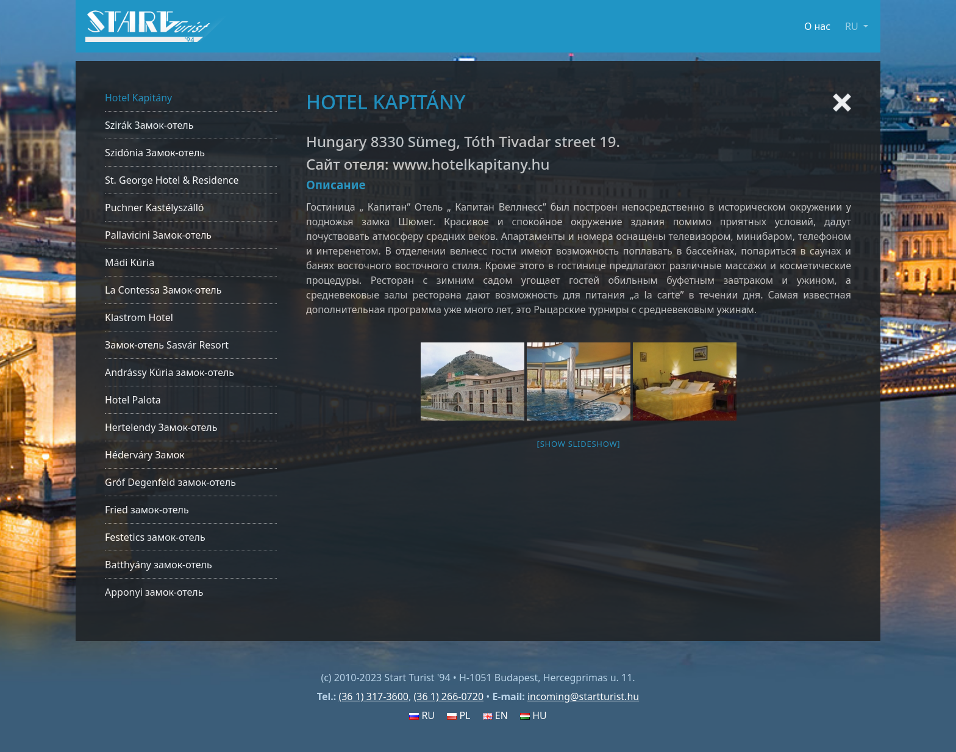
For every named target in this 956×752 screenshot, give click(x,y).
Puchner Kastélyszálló (154, 207)
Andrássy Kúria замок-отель (169, 372)
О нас (817, 26)
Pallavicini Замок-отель (158, 235)
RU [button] (853, 26)
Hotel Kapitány (138, 97)
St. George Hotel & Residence (172, 180)
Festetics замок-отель (155, 537)
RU (422, 715)
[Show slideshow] (579, 443)
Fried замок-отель (147, 509)
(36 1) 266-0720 (448, 696)
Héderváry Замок (145, 454)
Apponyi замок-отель (154, 592)
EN (495, 715)
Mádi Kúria (129, 262)
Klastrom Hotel (139, 317)
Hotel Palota (133, 400)
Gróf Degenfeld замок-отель (170, 482)
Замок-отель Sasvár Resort (167, 345)
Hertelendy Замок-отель (161, 427)
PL (458, 715)
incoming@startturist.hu (583, 696)
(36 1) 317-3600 (373, 696)
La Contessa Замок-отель (163, 290)
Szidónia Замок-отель (155, 152)
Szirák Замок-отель (149, 125)
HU (533, 715)
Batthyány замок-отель (158, 564)
